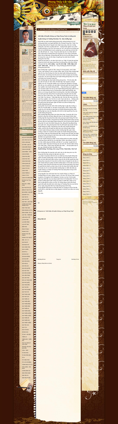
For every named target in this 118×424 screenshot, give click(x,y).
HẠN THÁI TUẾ (25, 199)
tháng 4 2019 (86, 186)
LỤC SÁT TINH (25, 224)
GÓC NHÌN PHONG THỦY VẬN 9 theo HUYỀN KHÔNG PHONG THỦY (90, 118)
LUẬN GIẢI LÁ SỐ (26, 217)
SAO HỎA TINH (25, 270)
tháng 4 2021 (86, 165)
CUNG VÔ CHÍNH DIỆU (27, 177)
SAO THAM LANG (26, 294)
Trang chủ (41, 22)
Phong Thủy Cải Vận (60, 1)
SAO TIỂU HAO (25, 325)
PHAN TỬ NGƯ (25, 229)
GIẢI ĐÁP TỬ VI (25, 194)
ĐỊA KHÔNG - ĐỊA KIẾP (27, 192)
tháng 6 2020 (86, 170)
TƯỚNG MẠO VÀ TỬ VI (27, 364)
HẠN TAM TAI (25, 197)
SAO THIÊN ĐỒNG (26, 303)
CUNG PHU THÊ (26, 158)
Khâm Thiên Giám (26, 207)
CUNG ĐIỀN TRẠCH (26, 147)
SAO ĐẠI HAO (25, 254)
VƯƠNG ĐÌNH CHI (26, 370)
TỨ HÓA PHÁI (25, 352)
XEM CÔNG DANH (26, 373)
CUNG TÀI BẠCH (26, 165)
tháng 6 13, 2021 (75, 31)
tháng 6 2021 (86, 162)
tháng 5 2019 (86, 183)
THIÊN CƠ (24, 336)
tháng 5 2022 (86, 160)
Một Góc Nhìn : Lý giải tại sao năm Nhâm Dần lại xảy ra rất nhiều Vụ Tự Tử (90, 136)
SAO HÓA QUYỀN (26, 268)
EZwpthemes (90, 201)
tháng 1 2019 (86, 194)
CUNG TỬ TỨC (25, 175)
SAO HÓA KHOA (26, 261)
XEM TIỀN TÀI (25, 375)
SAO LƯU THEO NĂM (27, 280)
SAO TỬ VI (24, 327)
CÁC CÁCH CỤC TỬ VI (27, 139)
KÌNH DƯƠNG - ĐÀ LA (27, 212)
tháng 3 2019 (86, 189)
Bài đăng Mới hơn (41, 259)
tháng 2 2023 (86, 157)
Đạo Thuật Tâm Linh (26, 187)
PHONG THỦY (25, 231)
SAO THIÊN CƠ (25, 299)
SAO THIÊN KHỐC (26, 310)
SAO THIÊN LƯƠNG (26, 315)
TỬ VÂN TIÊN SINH (26, 355)
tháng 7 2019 (86, 181)
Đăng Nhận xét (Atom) (47, 263)
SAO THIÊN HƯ (25, 308)
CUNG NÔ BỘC (25, 154)
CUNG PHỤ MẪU (26, 156)
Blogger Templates (92, 202)
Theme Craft (85, 203)
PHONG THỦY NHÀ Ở (27, 237)
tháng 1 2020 (86, 176)
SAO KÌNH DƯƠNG (26, 273)
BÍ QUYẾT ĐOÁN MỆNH (27, 137)
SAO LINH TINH (25, 277)
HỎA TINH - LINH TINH (27, 201)
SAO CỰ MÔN (25, 249)
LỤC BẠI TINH (25, 219)
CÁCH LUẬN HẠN (26, 142)
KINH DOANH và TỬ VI (27, 210)
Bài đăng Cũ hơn (75, 259)
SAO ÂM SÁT (25, 242)
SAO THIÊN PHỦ (26, 320)
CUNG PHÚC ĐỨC (26, 161)
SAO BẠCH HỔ (25, 244)
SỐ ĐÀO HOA (25, 332)
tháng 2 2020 (86, 173)
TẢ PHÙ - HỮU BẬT (26, 334)
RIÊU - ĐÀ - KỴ (25, 240)
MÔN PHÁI (24, 226)
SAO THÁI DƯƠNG (26, 289)
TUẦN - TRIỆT (25, 350)
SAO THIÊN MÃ (25, 317)
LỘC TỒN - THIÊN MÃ (27, 214)
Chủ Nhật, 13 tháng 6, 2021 (66, 31)
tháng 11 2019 (86, 178)
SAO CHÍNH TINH (26, 247)
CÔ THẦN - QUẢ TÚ (26, 144)
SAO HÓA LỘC (25, 266)
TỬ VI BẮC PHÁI (25, 359)
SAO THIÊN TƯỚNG (26, 322)
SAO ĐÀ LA (24, 251)
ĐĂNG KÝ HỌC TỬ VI (27, 190)
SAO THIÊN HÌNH (26, 306)
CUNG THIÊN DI (25, 173)
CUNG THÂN (25, 170)
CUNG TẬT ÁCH (25, 168)
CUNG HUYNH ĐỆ (26, 149)
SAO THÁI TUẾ (25, 292)
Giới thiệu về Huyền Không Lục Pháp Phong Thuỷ (53, 29)
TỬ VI (23, 357)
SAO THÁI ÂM (25, 287)
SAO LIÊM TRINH (26, 275)
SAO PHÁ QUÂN (26, 282)
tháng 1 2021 (86, 168)
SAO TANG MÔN (26, 284)
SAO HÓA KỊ (25, 263)
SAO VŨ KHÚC (25, 329)
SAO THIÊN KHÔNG (26, 313)
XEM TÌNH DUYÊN (26, 377)
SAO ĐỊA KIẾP (25, 258)
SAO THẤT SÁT (25, 296)
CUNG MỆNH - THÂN (27, 151)
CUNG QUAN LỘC (26, 163)
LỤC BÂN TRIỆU (25, 222)
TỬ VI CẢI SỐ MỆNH (26, 362)
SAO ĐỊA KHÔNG (26, 256)
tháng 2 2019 (86, 191)
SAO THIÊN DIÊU (26, 301)
